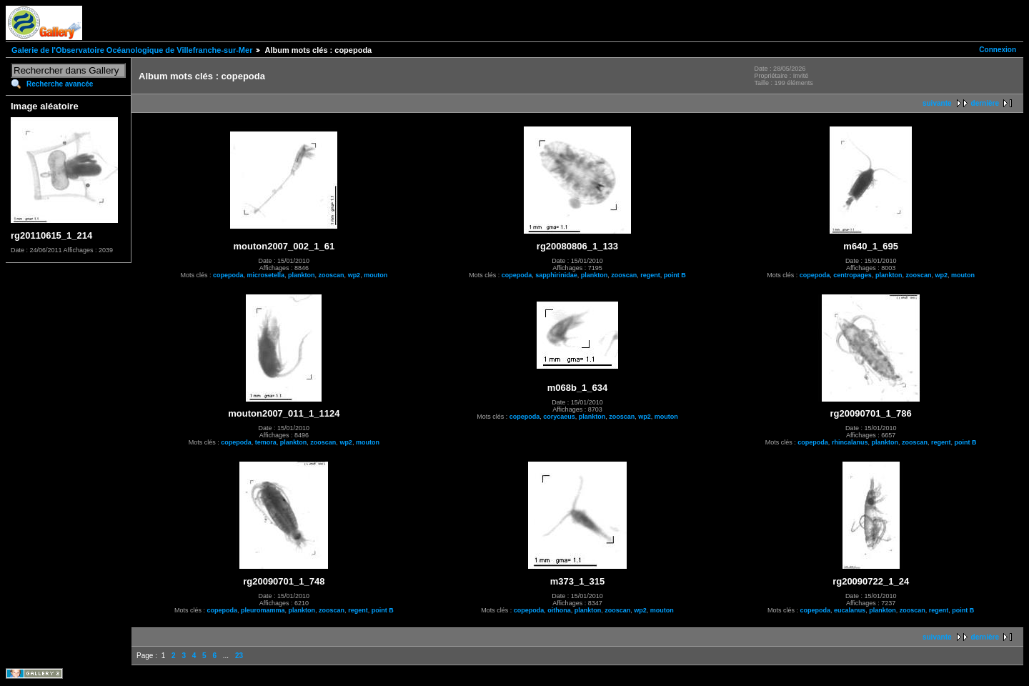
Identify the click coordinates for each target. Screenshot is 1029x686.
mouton (375, 275)
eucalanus (849, 610)
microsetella (266, 275)
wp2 (354, 275)
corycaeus (559, 416)
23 (239, 656)
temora (266, 442)
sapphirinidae (556, 275)
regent (650, 275)
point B (675, 275)
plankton (301, 275)
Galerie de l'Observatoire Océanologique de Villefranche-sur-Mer (131, 50)
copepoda (228, 275)
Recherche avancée (59, 84)
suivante (937, 103)
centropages (852, 275)
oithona (559, 610)
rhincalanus (850, 442)
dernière (985, 103)
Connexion (997, 50)
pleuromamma (263, 610)
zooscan (331, 275)
